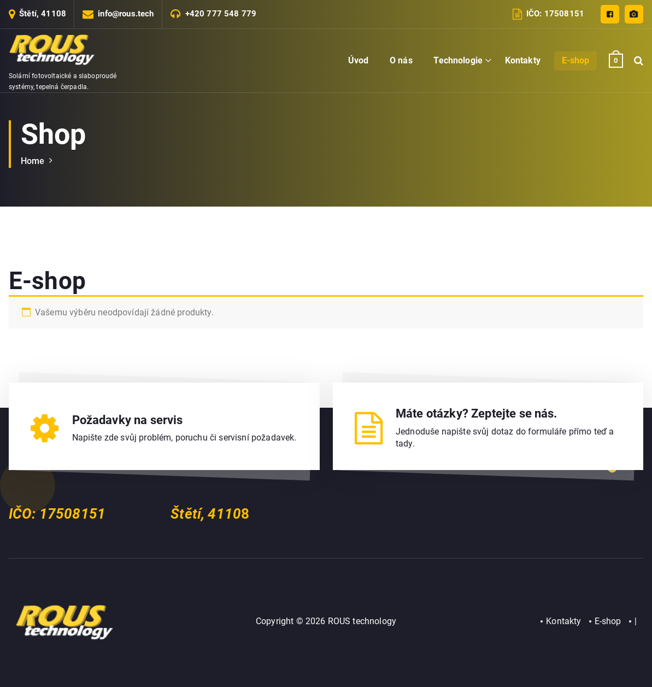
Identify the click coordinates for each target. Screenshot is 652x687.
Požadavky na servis (127, 420)
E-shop (576, 60)
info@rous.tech (126, 14)
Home (33, 161)
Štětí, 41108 (42, 14)
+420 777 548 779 (221, 14)
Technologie (458, 60)
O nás (401, 60)
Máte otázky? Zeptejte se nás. (476, 413)
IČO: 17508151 (555, 14)
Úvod (358, 60)
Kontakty (523, 60)
